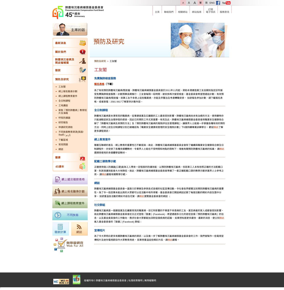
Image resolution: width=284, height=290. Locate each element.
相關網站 (182, 12)
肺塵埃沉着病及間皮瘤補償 (70, 61)
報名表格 (99, 84)
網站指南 (196, 12)
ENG (212, 2)
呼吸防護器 (64, 117)
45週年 (70, 166)
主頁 (157, 12)
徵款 (70, 70)
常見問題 (63, 144)
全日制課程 (64, 100)
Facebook (218, 3)
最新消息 (70, 43)
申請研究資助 (66, 127)
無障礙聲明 (150, 280)
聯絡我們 (169, 12)
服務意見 (224, 12)
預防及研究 (70, 79)
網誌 (61, 149)
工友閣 (62, 86)
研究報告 (63, 122)
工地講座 (63, 105)
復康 (70, 157)
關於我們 (70, 52)
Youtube (226, 3)
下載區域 (63, 139)
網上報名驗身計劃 (68, 91)
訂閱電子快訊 (210, 10)
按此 (216, 127)
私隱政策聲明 (135, 280)
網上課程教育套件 (68, 96)
